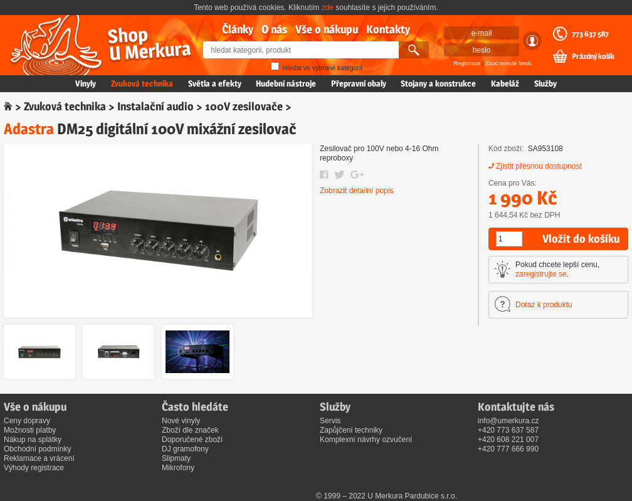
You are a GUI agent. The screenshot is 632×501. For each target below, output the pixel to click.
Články (237, 29)
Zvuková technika (142, 83)
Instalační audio (155, 106)
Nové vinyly (181, 420)
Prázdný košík (593, 56)
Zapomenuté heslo (508, 63)
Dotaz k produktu (543, 304)
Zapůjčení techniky (351, 430)
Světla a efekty (214, 83)
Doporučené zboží (192, 439)
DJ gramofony (185, 449)
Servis (330, 420)
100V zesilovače (244, 106)
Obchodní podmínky (37, 449)
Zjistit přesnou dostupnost (539, 166)
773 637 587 (590, 34)
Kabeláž (505, 83)
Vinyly (85, 83)
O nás (274, 29)
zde (328, 7)
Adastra (29, 129)
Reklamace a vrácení (39, 458)
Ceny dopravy (27, 420)
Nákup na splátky (32, 439)
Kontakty (388, 29)
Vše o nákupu (326, 29)
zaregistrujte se (540, 274)
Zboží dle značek (190, 430)
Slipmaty (176, 458)
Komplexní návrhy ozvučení (366, 439)
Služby (545, 83)
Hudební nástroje (286, 83)
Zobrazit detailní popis (356, 190)
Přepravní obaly (358, 83)
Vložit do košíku (580, 238)
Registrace (467, 63)
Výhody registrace (34, 467)
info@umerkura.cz (508, 420)
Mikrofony (178, 467)
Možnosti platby (30, 430)
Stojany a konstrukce (438, 83)
